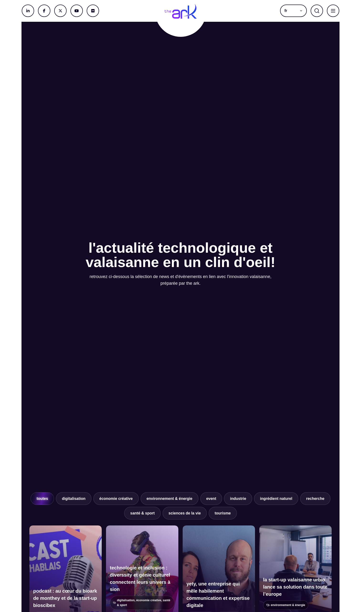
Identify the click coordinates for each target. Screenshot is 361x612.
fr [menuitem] (285, 11)
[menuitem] (293, 11)
